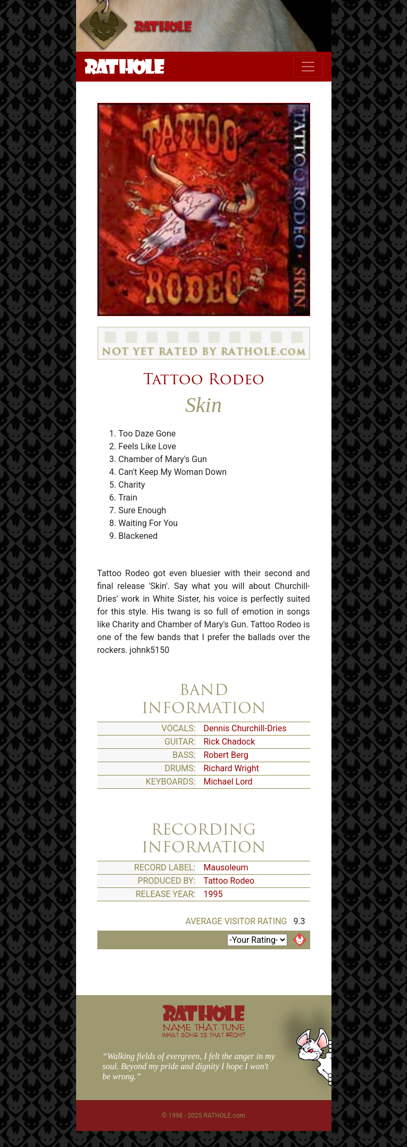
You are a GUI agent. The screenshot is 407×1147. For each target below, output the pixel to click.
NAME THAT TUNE (203, 1030)
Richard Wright (231, 768)
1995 (213, 894)
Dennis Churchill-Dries (245, 728)
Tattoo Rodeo (203, 379)
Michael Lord (228, 782)
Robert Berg (226, 755)
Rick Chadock (229, 742)
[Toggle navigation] (308, 66)
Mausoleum (226, 867)
